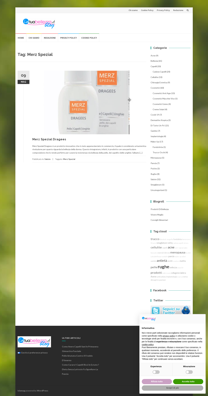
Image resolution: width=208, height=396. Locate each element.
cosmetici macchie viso (164, 98)
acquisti (180, 268)
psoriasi (162, 280)
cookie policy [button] (147, 344)
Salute (47, 159)
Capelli (154, 66)
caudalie (165, 256)
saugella (170, 239)
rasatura (176, 261)
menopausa (156, 157)
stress (186, 243)
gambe (154, 131)
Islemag (21, 390)
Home (21, 37)
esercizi (160, 253)
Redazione (178, 10)
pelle (154, 267)
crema (185, 277)
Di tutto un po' (158, 125)
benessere (186, 239)
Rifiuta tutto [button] (157, 381)
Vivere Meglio (157, 214)
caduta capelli (159, 71)
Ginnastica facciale (71, 351)
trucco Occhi (159, 152)
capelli (164, 248)
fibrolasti (163, 239)
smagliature (156, 184)
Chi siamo (133, 10)
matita (183, 261)
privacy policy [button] (169, 336)
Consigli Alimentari (159, 220)
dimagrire (155, 280)
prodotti (156, 272)
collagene (175, 273)
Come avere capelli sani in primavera (80, 346)
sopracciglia (183, 248)
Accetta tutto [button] (188, 381)
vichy (170, 243)
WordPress (42, 390)
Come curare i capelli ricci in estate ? (80, 364)
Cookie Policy (147, 10)
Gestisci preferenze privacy (33, 352)
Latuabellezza (156, 256)
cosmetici (155, 88)
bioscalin (154, 253)
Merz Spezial (69, 159)
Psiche (154, 168)
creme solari (158, 109)
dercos (167, 253)
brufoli (188, 253)
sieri (176, 248)
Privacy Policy (163, 10)
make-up (178, 256)
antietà (162, 260)
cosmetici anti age (162, 93)
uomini (153, 261)
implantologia (157, 136)
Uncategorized (157, 190)
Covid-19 (155, 114)
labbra (183, 273)
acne (153, 55)
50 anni (153, 243)
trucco (155, 239)
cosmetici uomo (160, 104)
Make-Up (155, 141)
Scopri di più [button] (172, 388)
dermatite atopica (159, 120)
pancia (154, 163)
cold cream (166, 273)
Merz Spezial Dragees (49, 139)
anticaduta (161, 277)
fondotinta (158, 147)
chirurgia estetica (159, 82)
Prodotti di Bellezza (160, 209)
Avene (154, 276)
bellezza (154, 61)
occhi (169, 261)
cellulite (154, 77)
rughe (154, 174)
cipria (180, 277)
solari (184, 256)
